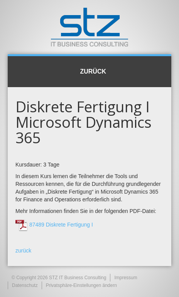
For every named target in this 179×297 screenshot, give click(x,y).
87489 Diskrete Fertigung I (61, 224)
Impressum (125, 277)
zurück (23, 250)
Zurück (89, 71)
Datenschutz (25, 285)
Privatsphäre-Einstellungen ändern (81, 285)
